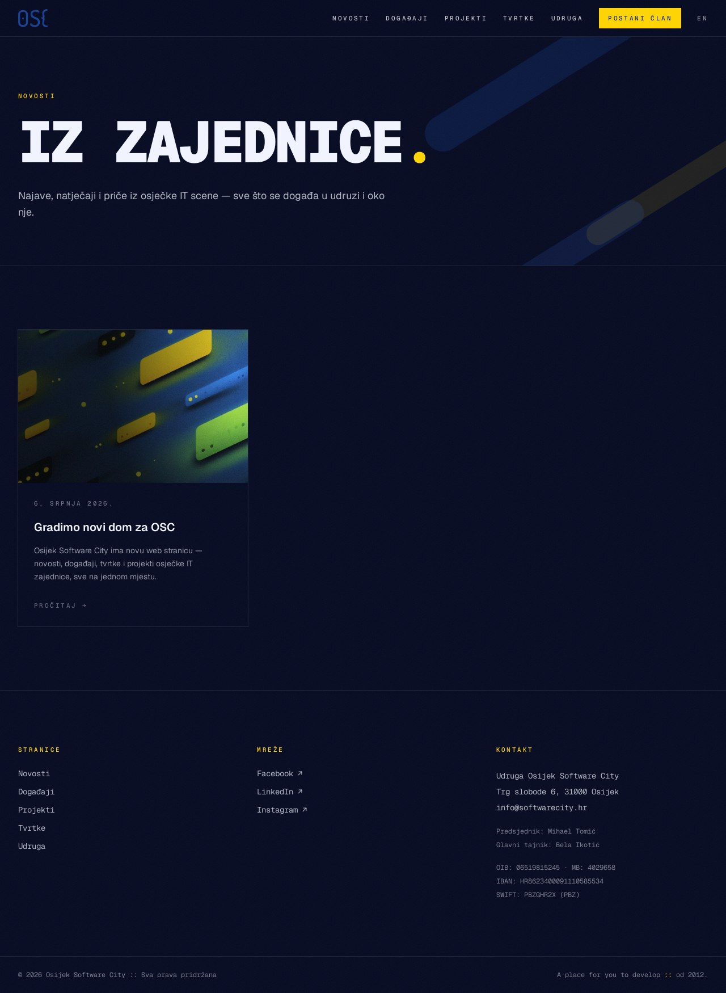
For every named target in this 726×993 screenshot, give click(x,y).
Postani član (640, 18)
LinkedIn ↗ (279, 791)
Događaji (407, 18)
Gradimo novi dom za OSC (104, 527)
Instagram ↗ (282, 810)
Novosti (351, 18)
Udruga (567, 18)
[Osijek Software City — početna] (33, 18)
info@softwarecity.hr (541, 807)
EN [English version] (702, 18)
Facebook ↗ (279, 773)
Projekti (466, 18)
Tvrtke (519, 18)
